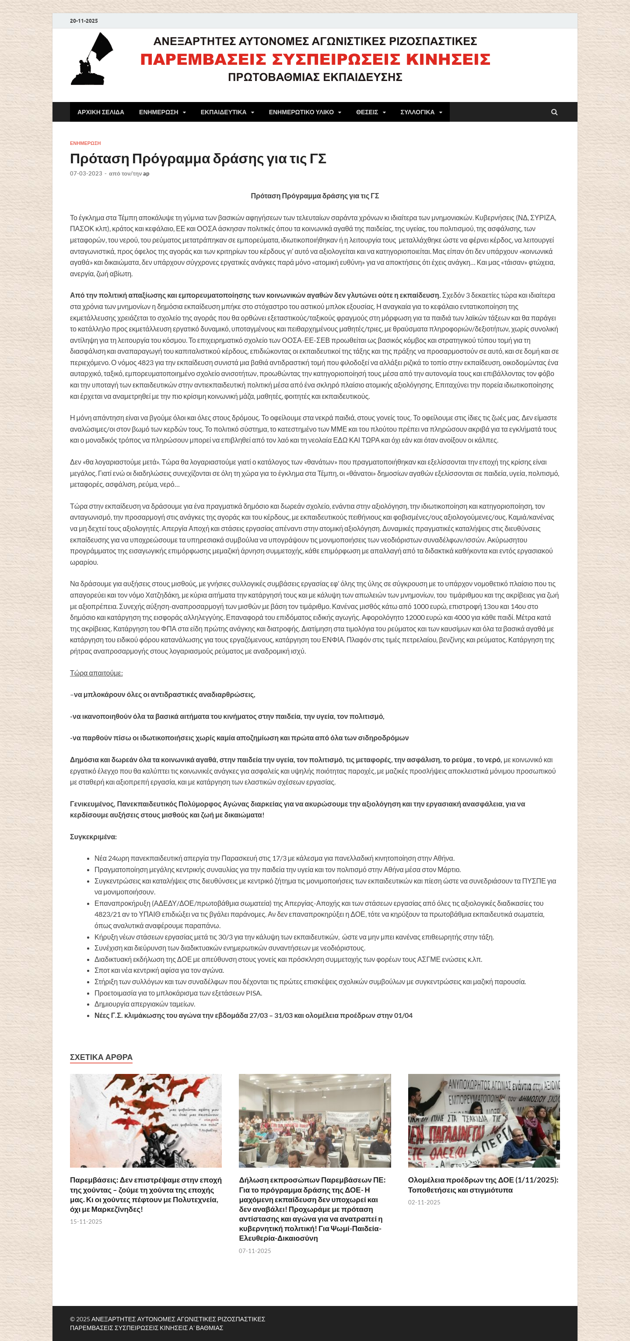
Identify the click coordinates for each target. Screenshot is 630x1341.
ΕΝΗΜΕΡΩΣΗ (158, 112)
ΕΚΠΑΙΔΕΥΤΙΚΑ (224, 112)
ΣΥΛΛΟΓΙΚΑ (418, 112)
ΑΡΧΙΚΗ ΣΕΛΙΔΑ (100, 112)
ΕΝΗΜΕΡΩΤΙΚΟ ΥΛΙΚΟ (301, 112)
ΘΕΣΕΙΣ (367, 112)
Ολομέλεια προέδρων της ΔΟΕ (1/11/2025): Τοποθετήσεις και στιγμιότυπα (483, 1184)
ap (146, 173)
